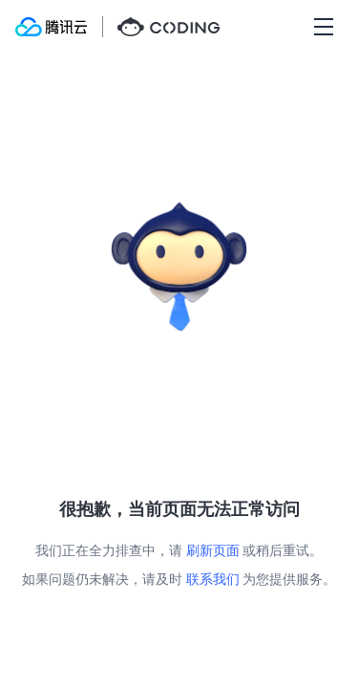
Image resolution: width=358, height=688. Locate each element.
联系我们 (213, 579)
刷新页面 (213, 550)
